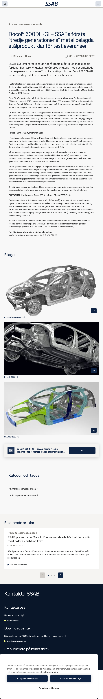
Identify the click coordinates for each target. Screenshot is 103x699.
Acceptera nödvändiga (70, 678)
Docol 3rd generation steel (14, 317)
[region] (49, 676)
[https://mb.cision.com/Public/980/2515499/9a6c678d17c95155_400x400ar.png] (94, 310)
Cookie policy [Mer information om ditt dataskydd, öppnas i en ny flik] (51, 672)
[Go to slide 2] (51, 575)
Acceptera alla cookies (27, 678)
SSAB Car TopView (11, 437)
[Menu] (98, 3)
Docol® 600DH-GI (11, 377)
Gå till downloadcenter (15, 641)
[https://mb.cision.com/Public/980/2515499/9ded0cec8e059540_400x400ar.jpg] (94, 430)
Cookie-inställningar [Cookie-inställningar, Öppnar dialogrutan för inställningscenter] (49, 688)
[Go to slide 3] (54, 575)
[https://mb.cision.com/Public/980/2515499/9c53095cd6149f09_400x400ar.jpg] (94, 370)
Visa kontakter (11, 620)
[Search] (5, 3)
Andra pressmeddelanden (25, 489)
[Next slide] (60, 575)
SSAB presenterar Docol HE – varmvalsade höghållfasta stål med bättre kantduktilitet (49, 539)
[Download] (82, 450)
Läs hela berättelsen (17, 564)
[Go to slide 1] (48, 575)
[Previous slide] (42, 575)
